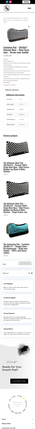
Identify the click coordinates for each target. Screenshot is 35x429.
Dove (20, 99)
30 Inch (21, 104)
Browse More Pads (25, 263)
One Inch (21, 119)
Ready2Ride (11, 18)
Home (5, 18)
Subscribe (26, 2)
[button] (28, 26)
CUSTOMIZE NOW (19, 381)
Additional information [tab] (12, 90)
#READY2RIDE (6, 424)
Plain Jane (21, 124)
